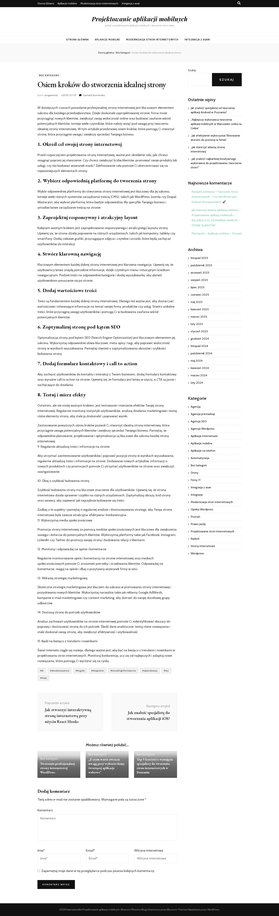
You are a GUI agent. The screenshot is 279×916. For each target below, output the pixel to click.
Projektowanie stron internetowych (212, 531)
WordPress (213, 909)
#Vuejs (43, 678)
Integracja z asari (131, 3)
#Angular (80, 670)
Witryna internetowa (148, 850)
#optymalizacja (149, 670)
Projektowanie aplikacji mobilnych (139, 19)
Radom (195, 538)
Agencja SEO (199, 421)
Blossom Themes (177, 909)
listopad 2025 (199, 258)
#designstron (97, 670)
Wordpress (197, 553)
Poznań (195, 516)
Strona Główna (45, 3)
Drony (194, 472)
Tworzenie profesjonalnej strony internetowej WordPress (57, 768)
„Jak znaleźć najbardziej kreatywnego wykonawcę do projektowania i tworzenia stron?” (216, 163)
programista (51, 95)
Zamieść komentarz (94, 95)
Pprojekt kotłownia (203, 191)
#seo (166, 670)
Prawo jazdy (198, 524)
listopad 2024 (199, 346)
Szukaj (192, 70)
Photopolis (198, 233)
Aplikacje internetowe (204, 436)
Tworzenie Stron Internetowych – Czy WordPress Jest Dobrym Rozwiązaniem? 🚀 (215, 197)
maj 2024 (196, 360)
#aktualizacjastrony (59, 670)
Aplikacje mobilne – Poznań (225, 233)
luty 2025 (197, 324)
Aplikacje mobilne (67, 3)
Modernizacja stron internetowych (99, 3)
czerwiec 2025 (200, 294)
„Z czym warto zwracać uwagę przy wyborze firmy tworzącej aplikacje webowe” (106, 765)
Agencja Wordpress (202, 428)
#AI (42, 670)
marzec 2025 (199, 316)
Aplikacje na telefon (203, 450)
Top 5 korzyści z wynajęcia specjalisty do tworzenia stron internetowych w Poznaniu (155, 765)
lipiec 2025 (197, 287)
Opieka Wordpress (202, 509)
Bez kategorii (49, 75)
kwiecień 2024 (200, 368)
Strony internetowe (203, 546)
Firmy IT (196, 480)
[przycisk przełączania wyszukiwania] (239, 3)
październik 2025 (201, 265)
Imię (41, 850)
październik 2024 (201, 353)
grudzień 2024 (200, 338)
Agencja (196, 406)
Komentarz (45, 810)
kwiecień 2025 (200, 309)
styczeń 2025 (199, 331)
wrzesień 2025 (200, 272)
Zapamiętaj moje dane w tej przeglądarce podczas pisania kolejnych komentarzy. (98, 871)
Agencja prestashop (203, 414)
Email (90, 850)
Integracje (197, 494)
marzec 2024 (199, 375)
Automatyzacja (200, 458)
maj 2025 (196, 302)
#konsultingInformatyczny (123, 670)
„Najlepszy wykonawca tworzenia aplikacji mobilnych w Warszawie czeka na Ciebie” (216, 124)
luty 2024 (197, 382)
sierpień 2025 (199, 280)
